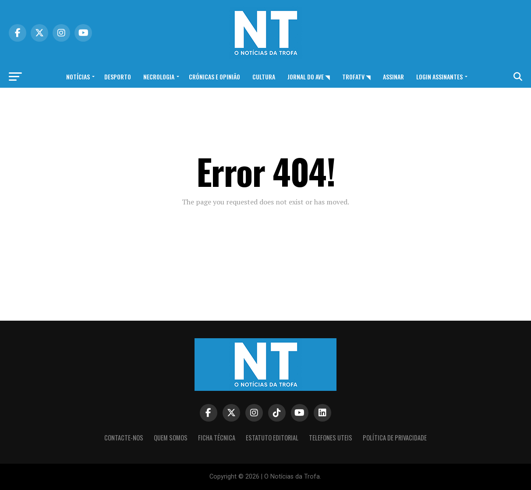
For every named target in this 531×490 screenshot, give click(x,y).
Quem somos (171, 437)
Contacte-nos (123, 437)
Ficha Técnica (216, 437)
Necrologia (158, 76)
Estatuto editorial (272, 437)
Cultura (263, 76)
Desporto (117, 76)
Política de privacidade (395, 437)
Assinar (393, 76)
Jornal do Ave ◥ (308, 76)
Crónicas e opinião (214, 76)
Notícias (78, 76)
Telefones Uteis (330, 437)
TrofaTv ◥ (356, 76)
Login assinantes (439, 76)
